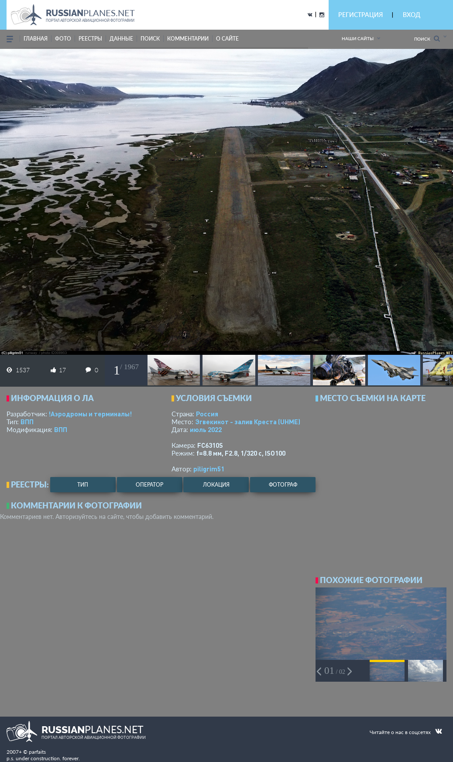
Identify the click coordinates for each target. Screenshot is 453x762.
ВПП (27, 422)
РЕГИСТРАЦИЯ (360, 14)
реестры (90, 38)
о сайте (227, 38)
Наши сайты (358, 38)
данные (121, 38)
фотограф (283, 484)
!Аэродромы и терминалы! (90, 414)
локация (216, 484)
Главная (36, 38)
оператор (149, 484)
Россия (207, 414)
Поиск (427, 38)
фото (63, 38)
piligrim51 (208, 469)
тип (82, 484)
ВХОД (411, 14)
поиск (150, 38)
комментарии (188, 38)
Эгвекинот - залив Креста (247, 422)
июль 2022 (206, 429)
